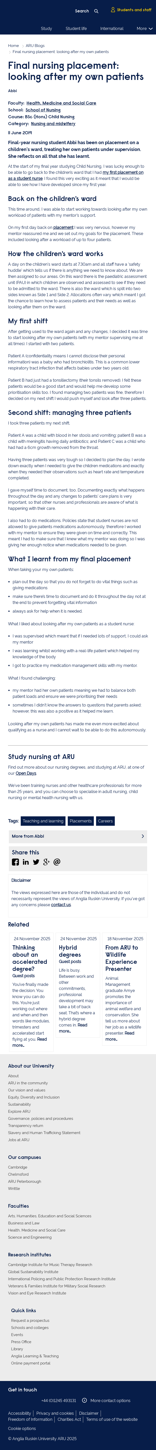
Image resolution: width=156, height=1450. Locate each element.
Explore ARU (19, 1111)
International (111, 28)
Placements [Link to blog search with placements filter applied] (81, 821)
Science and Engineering (30, 1237)
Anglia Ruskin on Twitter (26, 1400)
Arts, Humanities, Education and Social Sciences (49, 1216)
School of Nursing (43, 110)
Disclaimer (89, 1413)
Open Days (26, 773)
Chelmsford (18, 1174)
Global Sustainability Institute (33, 1272)
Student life (76, 28)
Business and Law (23, 1223)
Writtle (14, 1188)
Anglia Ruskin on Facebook (11, 1400)
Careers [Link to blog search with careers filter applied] (105, 821)
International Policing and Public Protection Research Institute (62, 1279)
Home (13, 45)
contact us (61, 904)
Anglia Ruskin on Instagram (19, 1400)
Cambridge (17, 1167)
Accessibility (19, 1413)
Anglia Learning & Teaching (35, 1356)
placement (63, 227)
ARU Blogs (35, 45)
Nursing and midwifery (53, 124)
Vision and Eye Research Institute (37, 1293)
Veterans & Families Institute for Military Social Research (56, 1286)
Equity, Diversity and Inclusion (34, 1097)
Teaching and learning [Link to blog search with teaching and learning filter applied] (43, 821)
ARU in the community (28, 1083)
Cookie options (22, 1428)
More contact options (106, 1400)
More (145, 28)
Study (46, 28)
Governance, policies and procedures (40, 1118)
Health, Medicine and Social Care (61, 103)
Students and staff (130, 10)
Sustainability (19, 1104)
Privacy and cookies (55, 1413)
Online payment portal (30, 1363)
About (13, 1076)
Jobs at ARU (18, 1140)
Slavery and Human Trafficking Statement (44, 1133)
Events (17, 1335)
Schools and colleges (30, 1327)
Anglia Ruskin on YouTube (34, 1400)
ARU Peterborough (24, 1181)
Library (17, 1349)
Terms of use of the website (112, 1419)
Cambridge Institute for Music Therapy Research (50, 1264)
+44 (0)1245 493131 (58, 1400)
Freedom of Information (30, 1419)
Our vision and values (26, 1090)
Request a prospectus (30, 1320)
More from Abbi (28, 836)
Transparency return (25, 1125)
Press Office (21, 1342)
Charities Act (69, 1419)
